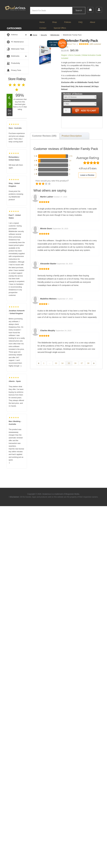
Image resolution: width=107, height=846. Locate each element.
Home (42, 22)
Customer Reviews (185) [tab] (44, 136)
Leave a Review (87, 175)
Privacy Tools (14, 70)
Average (43, 184)
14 (70, 160)
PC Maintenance (15, 42)
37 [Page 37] (82, 363)
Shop (54, 22)
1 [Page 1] (43, 363)
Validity (67, 100)
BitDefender (55, 35)
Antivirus (17, 34)
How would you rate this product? (52, 180)
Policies (67, 22)
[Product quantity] (67, 110)
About (92, 22)
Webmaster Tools (15, 49)
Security (44, 35)
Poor (37, 184)
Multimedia (17, 56)
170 (70, 156)
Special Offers (60, 28)
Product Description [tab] (72, 136)
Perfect (49, 184)
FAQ (80, 22)
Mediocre (40, 184)
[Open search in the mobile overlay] (58, 10)
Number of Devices (72, 94)
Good (46, 184)
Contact (42, 28)
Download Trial (69, 44)
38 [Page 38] (88, 363)
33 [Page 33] (56, 363)
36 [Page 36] (75, 363)
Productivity (13, 63)
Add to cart (85, 110)
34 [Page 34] (62, 363)
